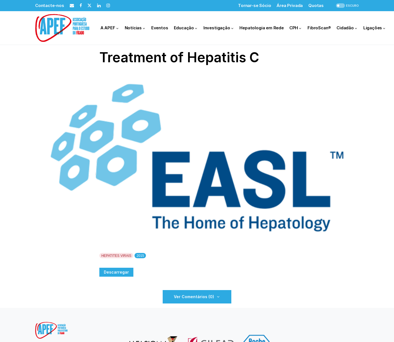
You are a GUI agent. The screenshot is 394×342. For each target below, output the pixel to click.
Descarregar (116, 272)
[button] (347, 5)
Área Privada (290, 5)
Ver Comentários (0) (194, 296)
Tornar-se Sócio (254, 5)
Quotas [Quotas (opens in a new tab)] (316, 5)
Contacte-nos (49, 5)
